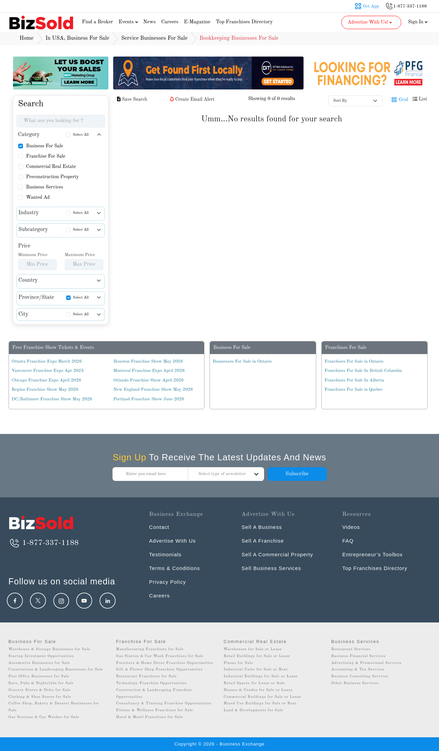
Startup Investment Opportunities (41, 656)
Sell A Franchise (262, 541)
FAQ (348, 541)
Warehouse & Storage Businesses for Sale (50, 649)
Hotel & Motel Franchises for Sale (149, 717)
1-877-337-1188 (44, 543)
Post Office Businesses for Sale (39, 676)
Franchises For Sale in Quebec (353, 389)
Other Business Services (355, 683)
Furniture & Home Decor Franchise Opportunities (164, 663)
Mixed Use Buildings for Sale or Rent (260, 703)
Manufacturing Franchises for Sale (149, 649)
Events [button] (129, 22)
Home (27, 38)
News (149, 22)
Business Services (44, 187)
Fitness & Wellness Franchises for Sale (154, 710)
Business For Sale (44, 146)
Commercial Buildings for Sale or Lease (262, 697)
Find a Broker (97, 22)
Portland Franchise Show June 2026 (149, 399)
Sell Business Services (271, 568)
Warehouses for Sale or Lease (253, 649)
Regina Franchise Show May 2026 (45, 389)
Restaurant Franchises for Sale (146, 676)
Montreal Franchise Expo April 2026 (149, 370)
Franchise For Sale (46, 156)
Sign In (418, 22)
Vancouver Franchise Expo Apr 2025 (48, 370)
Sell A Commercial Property (277, 554)
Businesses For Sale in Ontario (242, 361)
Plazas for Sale (238, 663)
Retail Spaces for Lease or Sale (254, 683)
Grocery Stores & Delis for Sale (40, 690)
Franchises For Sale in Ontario (353, 361)
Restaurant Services (351, 649)
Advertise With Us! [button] (370, 22)
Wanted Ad (38, 197)
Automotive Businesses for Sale (39, 663)
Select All (81, 135)
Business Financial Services (358, 656)
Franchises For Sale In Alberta (354, 380)
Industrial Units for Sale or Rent (256, 669)
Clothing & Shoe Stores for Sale (40, 697)
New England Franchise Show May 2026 (153, 389)
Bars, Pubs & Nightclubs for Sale (41, 683)
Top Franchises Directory (244, 22)
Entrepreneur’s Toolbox (372, 554)
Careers (169, 22)
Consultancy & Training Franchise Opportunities (163, 703)
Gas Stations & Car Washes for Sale (44, 717)
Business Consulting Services (360, 676)
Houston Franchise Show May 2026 (148, 361)
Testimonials (165, 554)
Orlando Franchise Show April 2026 (149, 380)
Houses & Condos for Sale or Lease (258, 690)
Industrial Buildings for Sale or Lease (261, 676)
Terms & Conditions (174, 568)
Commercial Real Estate (51, 166)
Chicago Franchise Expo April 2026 (46, 380)
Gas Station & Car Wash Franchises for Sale (159, 656)
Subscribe (296, 474)
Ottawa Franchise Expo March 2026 (47, 361)
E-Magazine (197, 22)
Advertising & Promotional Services (366, 663)
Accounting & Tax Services (357, 669)
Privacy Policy (167, 582)
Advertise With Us (172, 541)
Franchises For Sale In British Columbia (363, 370)
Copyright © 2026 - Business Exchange (219, 744)
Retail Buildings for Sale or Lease (257, 656)
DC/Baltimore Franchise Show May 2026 (52, 399)
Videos (351, 527)
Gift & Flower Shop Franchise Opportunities (159, 669)
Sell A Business (261, 527)
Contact (159, 527)
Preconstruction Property (52, 176)
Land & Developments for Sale (253, 710)
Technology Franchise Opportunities (151, 683)
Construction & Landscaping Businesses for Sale (56, 669)
